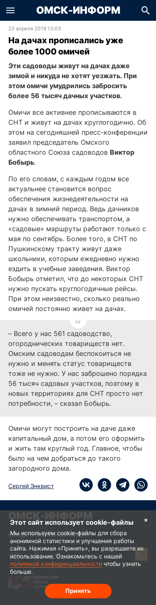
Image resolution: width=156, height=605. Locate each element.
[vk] (86, 484)
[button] (10, 10)
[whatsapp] (138, 484)
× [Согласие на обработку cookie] (146, 519)
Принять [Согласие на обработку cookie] (78, 590)
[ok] (102, 484)
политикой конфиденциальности (56, 563)
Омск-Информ (78, 10)
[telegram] (120, 484)
